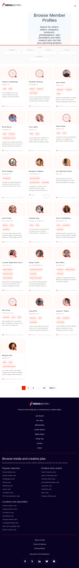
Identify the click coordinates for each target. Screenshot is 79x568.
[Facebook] (25, 561)
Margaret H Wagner (36, 171)
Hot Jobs (39, 420)
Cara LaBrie (33, 127)
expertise (12, 49)
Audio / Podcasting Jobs (49, 475)
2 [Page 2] (28, 388)
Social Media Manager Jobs (50, 482)
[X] (32, 561)
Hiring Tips (40, 439)
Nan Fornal (6, 310)
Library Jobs (7, 489)
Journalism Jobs (8, 492)
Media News (39, 434)
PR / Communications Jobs (11, 496)
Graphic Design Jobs (9, 475)
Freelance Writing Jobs (48, 496)
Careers (39, 443)
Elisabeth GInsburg (36, 82)
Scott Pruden (6, 218)
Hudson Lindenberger (10, 82)
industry (48, 49)
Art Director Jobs (8, 512)
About (39, 448)
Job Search (39, 416)
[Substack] (54, 561)
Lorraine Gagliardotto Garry (12, 262)
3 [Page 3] (33, 388)
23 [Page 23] (44, 388)
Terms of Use (40, 540)
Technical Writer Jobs (48, 479)
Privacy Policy (39, 548)
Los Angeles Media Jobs (10, 523)
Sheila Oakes (60, 126)
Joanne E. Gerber (62, 311)
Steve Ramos (7, 127)
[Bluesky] (47, 561)
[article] (12, 88)
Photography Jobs (8, 479)
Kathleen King (34, 218)
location (67, 49)
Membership (39, 425)
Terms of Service (39, 544)
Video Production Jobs (48, 472)
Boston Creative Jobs (9, 529)
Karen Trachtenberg (63, 218)
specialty (30, 49)
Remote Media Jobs (9, 472)
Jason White (60, 82)
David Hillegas (7, 171)
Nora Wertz (60, 262)
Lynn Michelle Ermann (64, 171)
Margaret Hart (7, 355)
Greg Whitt (33, 311)
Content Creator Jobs (9, 505)
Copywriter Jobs (46, 486)
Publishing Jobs (46, 489)
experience (39, 56)
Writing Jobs (7, 482)
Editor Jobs (45, 492)
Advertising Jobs (8, 516)
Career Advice (39, 430)
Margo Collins (34, 262)
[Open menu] (75, 6)
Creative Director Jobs (10, 509)
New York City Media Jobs (11, 526)
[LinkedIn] (39, 561)
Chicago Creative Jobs (10, 519)
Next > (52, 388)
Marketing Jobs (8, 486)
